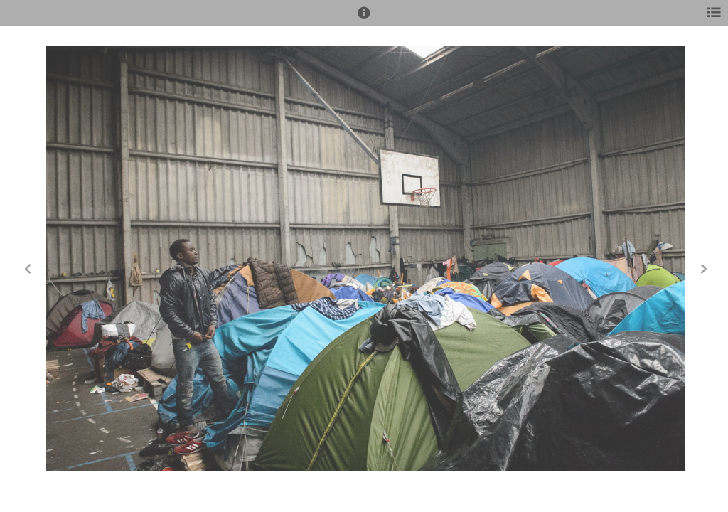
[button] (364, 19)
